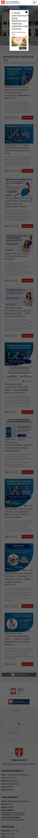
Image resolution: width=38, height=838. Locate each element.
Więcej (23, 48)
